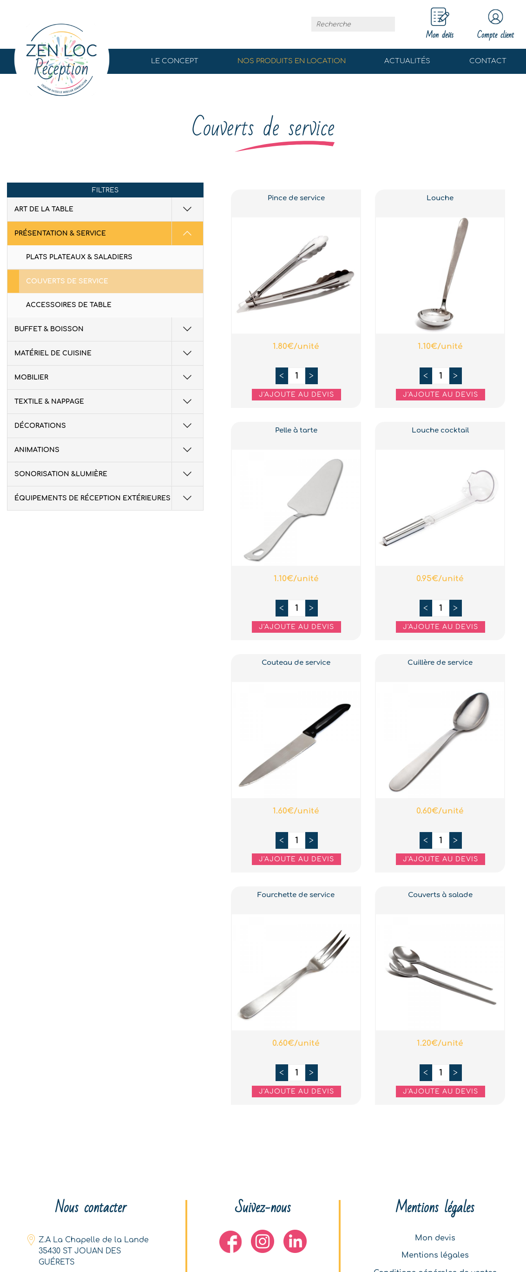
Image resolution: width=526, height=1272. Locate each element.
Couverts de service (67, 281)
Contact (487, 62)
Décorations (40, 426)
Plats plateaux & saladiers (79, 257)
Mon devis (435, 1235)
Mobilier (31, 377)
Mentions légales (435, 1253)
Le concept (174, 62)
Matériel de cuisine (53, 353)
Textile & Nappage (49, 402)
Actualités (407, 62)
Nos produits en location (291, 62)
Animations (36, 450)
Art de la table (43, 209)
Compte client (492, 24)
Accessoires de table (69, 305)
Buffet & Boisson (49, 329)
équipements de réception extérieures (92, 498)
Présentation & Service (60, 233)
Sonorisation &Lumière (60, 474)
